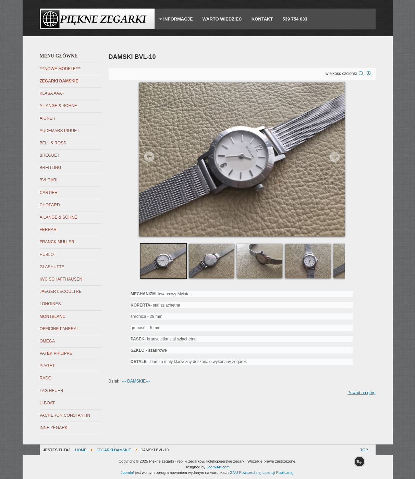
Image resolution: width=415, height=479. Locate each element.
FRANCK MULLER (57, 242)
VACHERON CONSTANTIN (65, 415)
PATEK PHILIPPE (56, 353)
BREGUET (50, 155)
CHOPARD (50, 205)
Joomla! (127, 472)
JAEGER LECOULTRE (61, 291)
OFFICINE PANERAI (59, 328)
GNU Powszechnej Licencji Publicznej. (262, 472)
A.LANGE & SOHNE (58, 105)
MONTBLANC (52, 316)
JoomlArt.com (217, 467)
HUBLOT (48, 254)
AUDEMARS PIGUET (60, 130)
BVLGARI (49, 180)
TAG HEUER (51, 390)
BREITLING (50, 167)
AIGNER (48, 118)
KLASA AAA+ (52, 93)
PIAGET (47, 365)
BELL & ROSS (53, 143)
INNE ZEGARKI (54, 427)
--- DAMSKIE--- (136, 381)
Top (364, 450)
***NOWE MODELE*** (60, 68)
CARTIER (49, 192)
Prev (149, 157)
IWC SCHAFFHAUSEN (61, 279)
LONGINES (50, 303)
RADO (46, 378)
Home (80, 450)
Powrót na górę (361, 392)
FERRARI (49, 229)
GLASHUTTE (52, 266)
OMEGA (47, 341)
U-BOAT (47, 403)
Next (334, 157)
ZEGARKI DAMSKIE (59, 81)
